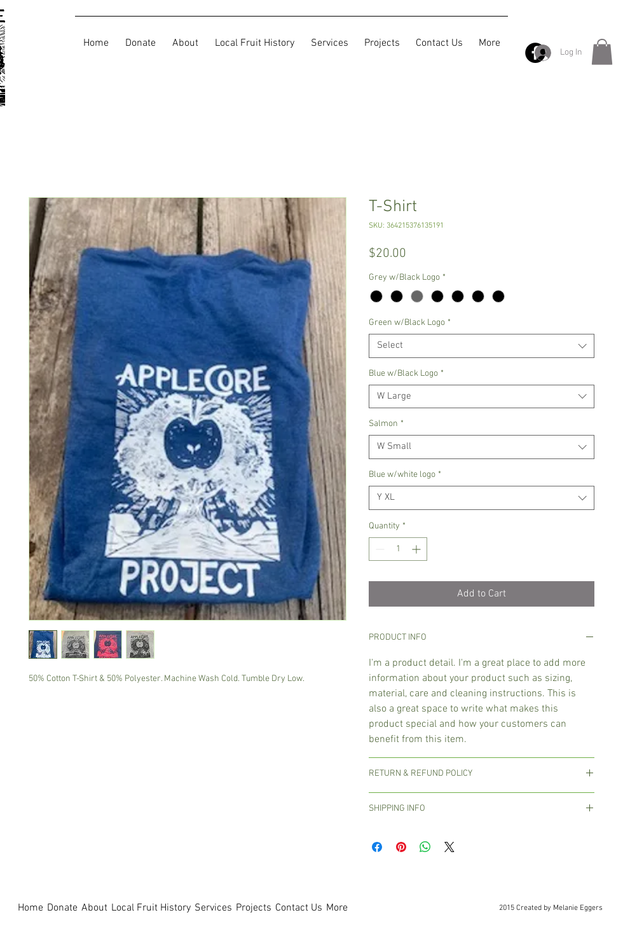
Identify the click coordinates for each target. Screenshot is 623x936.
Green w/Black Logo (410, 322)
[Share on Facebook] (377, 847)
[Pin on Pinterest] (401, 847)
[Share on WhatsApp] (425, 847)
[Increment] (417, 549)
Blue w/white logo (405, 474)
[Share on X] (449, 847)
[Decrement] (379, 549)
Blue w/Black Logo (406, 373)
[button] (602, 52)
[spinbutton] (398, 549)
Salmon (386, 423)
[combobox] (481, 346)
